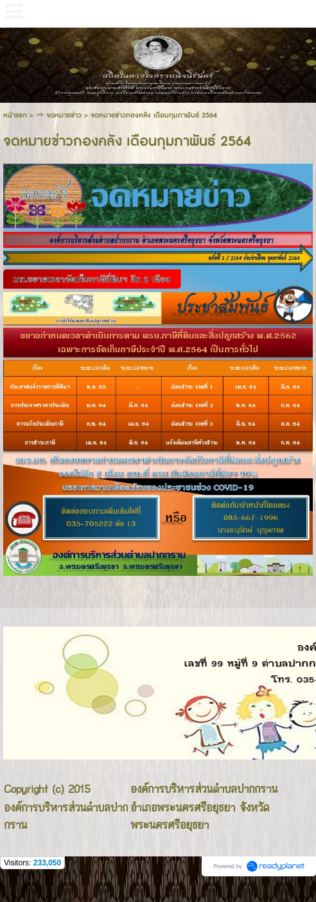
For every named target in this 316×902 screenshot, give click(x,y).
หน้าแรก (15, 115)
